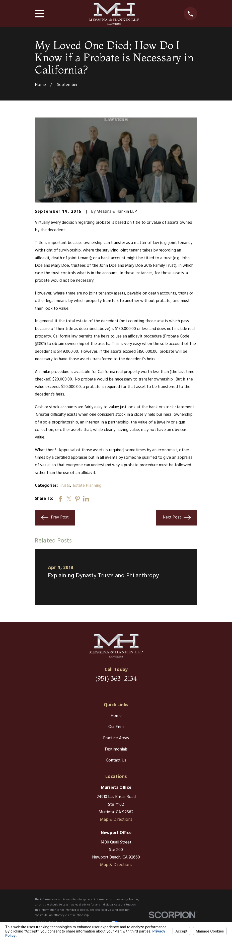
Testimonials (116, 749)
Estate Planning (87, 485)
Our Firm (116, 727)
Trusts (64, 485)
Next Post (177, 517)
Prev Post (55, 517)
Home (116, 715)
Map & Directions (116, 819)
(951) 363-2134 (116, 678)
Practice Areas (116, 738)
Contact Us (116, 760)
